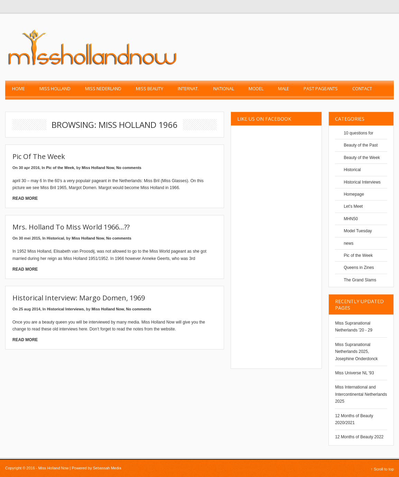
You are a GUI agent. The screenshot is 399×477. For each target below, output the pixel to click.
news (348, 243)
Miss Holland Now (98, 168)
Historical (55, 238)
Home (18, 88)
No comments (128, 168)
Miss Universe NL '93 (354, 373)
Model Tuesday (358, 230)
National (223, 88)
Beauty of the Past (361, 145)
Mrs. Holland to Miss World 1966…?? (71, 227)
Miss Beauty (149, 88)
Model (256, 88)
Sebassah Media (107, 468)
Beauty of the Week (362, 157)
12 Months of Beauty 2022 (359, 436)
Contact (362, 88)
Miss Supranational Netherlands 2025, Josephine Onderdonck (356, 351)
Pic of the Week (38, 156)
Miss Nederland (103, 88)
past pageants (321, 88)
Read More (25, 198)
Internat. (188, 88)
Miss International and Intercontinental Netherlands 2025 (361, 394)
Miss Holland (55, 88)
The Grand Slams (360, 280)
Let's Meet (353, 206)
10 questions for (358, 133)
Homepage (354, 194)
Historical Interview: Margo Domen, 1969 (78, 297)
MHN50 (351, 218)
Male (283, 88)
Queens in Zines (359, 267)
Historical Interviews (65, 309)
